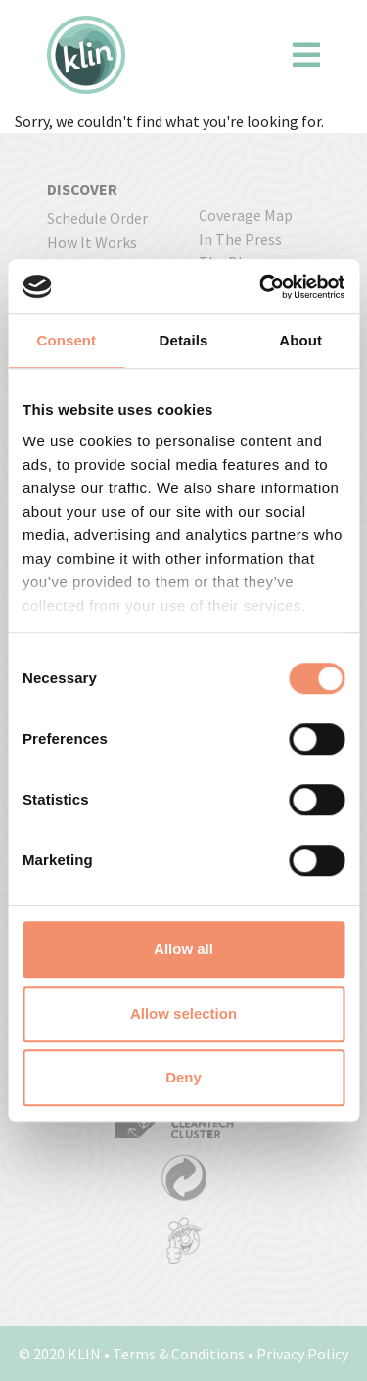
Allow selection (183, 1013)
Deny (183, 1077)
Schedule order (97, 218)
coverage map (246, 215)
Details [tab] (184, 340)
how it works (92, 242)
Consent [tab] (66, 340)
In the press (240, 239)
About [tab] (300, 340)
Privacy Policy (302, 1353)
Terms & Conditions (179, 1353)
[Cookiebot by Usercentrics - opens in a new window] (261, 286)
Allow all (183, 949)
